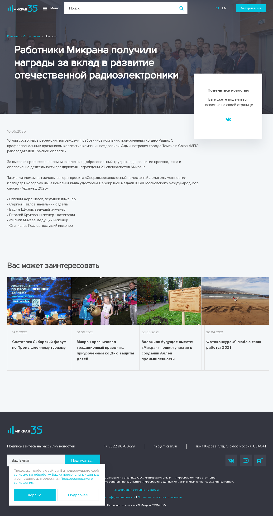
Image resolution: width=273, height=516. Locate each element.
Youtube (246, 460)
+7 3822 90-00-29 (119, 446)
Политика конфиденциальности (113, 497)
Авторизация (251, 8)
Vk (231, 460)
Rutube (260, 460)
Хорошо (34, 495)
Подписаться (82, 460)
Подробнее (78, 495)
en (224, 8)
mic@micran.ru (165, 446)
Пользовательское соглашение (160, 497)
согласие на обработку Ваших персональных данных (56, 475)
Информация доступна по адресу (136, 490)
